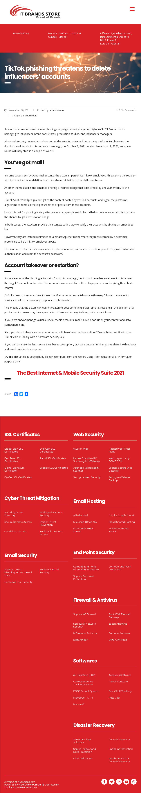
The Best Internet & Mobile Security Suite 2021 (70, 373)
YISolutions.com (26, 781)
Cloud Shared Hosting (122, 521)
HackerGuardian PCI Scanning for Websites (86, 460)
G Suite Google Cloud (121, 515)
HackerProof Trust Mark (119, 450)
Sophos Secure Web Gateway (121, 469)
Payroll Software (118, 681)
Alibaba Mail (80, 515)
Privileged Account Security (51, 514)
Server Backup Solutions (82, 741)
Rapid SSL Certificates (53, 458)
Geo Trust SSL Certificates (12, 460)
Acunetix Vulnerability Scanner (86, 469)
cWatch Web (80, 448)
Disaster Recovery (119, 739)
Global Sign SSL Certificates (13, 450)
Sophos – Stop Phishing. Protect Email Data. (18, 572)
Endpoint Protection (121, 748)
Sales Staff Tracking (120, 691)
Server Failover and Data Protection (84, 750)
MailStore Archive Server (119, 530)
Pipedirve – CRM (83, 697)
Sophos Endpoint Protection (83, 577)
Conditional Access (15, 531)
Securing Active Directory (13, 514)
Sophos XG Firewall (84, 614)
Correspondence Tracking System (83, 683)
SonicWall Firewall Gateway (119, 616)
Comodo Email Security (18, 581)
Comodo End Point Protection (120, 568)
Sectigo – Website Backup (119, 479)
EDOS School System (85, 691)
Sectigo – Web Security (86, 477)
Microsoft (78, 704)
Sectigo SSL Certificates (54, 467)
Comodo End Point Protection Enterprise (86, 568)
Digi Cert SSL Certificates (47, 450)
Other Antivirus (118, 639)
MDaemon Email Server (83, 530)
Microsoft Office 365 (85, 521)
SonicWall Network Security (84, 625)
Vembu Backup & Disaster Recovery (119, 760)
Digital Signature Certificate (14, 469)
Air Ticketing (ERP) (84, 674)
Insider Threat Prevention (48, 523)
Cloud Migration (83, 758)
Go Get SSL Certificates (18, 477)
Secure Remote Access (18, 521)
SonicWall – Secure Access (51, 533)
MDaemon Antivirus (85, 633)
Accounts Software (120, 674)
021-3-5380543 (21, 33)
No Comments (127, 110)
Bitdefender (80, 639)
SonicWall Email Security (49, 571)
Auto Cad (114, 697)
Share (7, 394)
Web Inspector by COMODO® (119, 460)
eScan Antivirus (118, 623)
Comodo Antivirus (119, 633)
